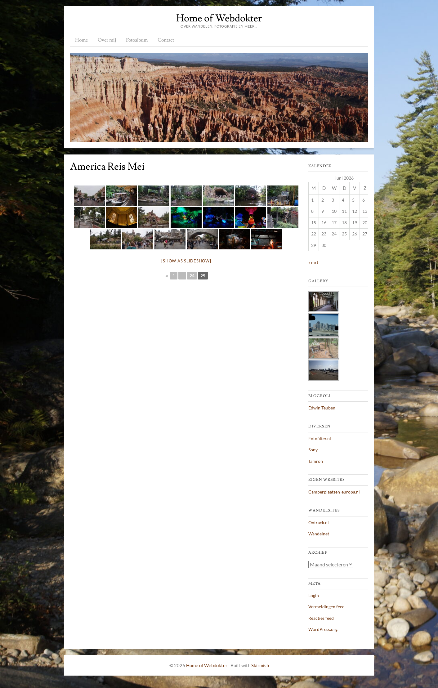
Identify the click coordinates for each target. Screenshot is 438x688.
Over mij (107, 40)
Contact (166, 40)
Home (81, 40)
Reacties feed (321, 618)
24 (192, 275)
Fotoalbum (137, 40)
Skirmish (260, 665)
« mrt (313, 262)
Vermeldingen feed (326, 606)
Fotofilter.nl (319, 438)
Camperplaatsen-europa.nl (334, 491)
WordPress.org (322, 629)
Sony (313, 449)
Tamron (315, 461)
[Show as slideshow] (186, 260)
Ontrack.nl (318, 522)
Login (313, 595)
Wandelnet (318, 533)
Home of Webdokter (219, 18)
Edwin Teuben (321, 407)
